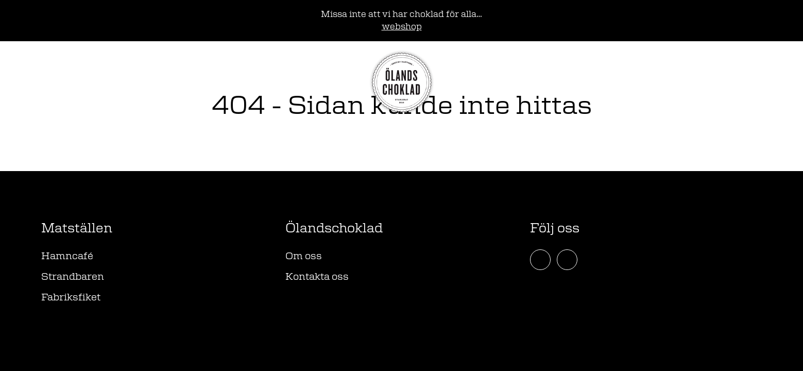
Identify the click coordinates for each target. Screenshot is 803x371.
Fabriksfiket (70, 297)
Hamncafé (67, 256)
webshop (402, 27)
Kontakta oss (317, 277)
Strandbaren (72, 277)
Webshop (68, 82)
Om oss (303, 256)
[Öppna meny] (751, 82)
